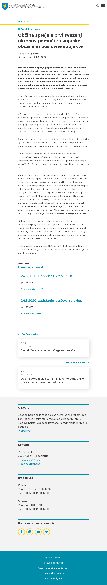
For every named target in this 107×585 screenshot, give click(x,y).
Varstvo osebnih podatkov (53, 568)
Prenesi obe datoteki (31, 267)
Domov (22, 21)
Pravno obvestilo (53, 562)
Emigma (57, 578)
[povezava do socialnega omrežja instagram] (29, 532)
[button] (100, 6)
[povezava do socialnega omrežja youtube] (38, 532)
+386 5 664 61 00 (30, 459)
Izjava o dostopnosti (53, 573)
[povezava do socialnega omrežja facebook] (21, 532)
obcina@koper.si (30, 463)
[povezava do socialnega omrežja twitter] (46, 532)
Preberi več (25, 430)
